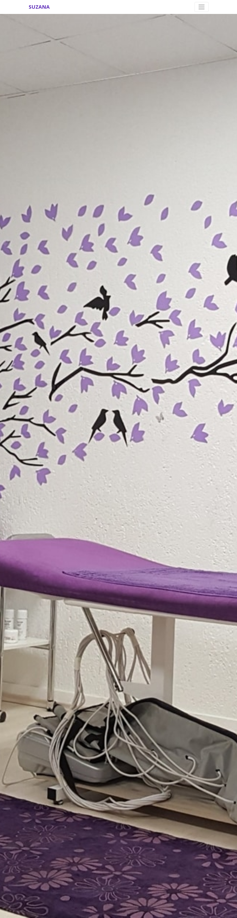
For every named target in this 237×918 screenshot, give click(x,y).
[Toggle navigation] (202, 7)
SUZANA (39, 6)
